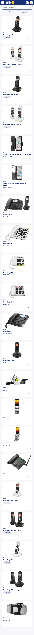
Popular (24, 12)
